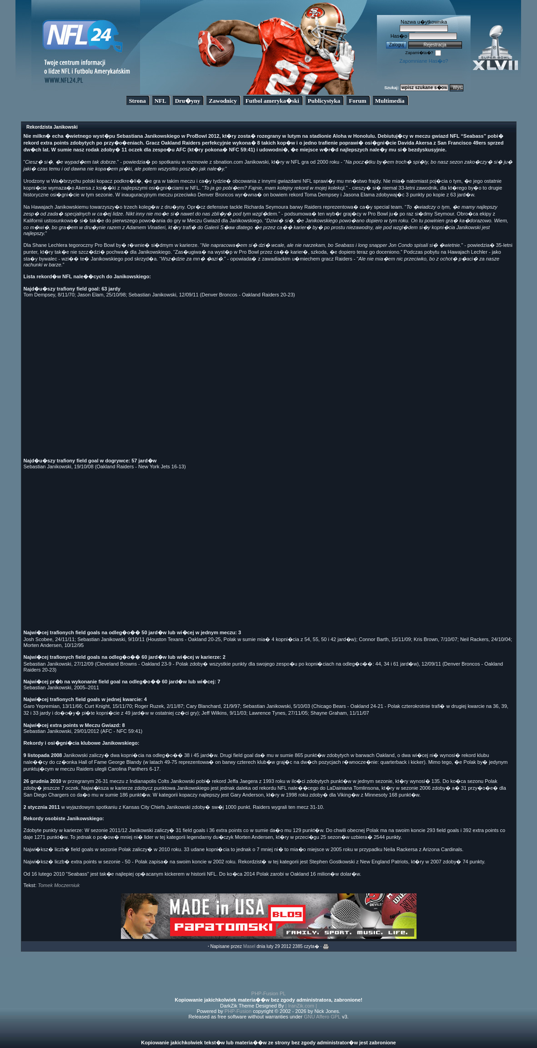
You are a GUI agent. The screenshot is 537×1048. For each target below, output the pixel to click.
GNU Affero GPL (322, 1016)
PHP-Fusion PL (268, 993)
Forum (357, 100)
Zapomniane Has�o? (423, 61)
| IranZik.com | (301, 1005)
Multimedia (390, 100)
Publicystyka (324, 100)
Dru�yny (188, 100)
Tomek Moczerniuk (59, 885)
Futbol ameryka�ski (272, 100)
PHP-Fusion (238, 1011)
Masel (249, 946)
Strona (137, 100)
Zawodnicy (222, 100)
